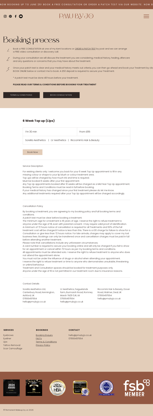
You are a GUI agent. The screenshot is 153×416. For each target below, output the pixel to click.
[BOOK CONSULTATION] (61, 95)
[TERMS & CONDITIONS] (21, 95)
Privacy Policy (43, 345)
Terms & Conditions (46, 341)
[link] (32, 152)
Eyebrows (8, 335)
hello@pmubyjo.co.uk (80, 335)
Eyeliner (7, 338)
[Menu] (145, 16)
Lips (5, 341)
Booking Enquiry (44, 335)
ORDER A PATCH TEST (85, 48)
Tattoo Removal (11, 345)
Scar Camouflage (12, 348)
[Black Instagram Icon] (5, 16)
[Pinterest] (10, 16)
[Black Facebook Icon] (15, 16)
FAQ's (39, 338)
